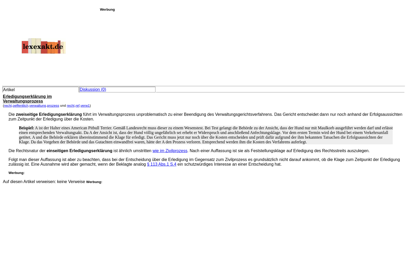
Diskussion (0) (93, 89)
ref (78, 105)
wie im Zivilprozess (170, 151)
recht (8, 105)
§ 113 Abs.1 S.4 (161, 164)
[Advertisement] (252, 47)
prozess (53, 105)
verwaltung (37, 105)
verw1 (85, 105)
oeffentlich (21, 105)
